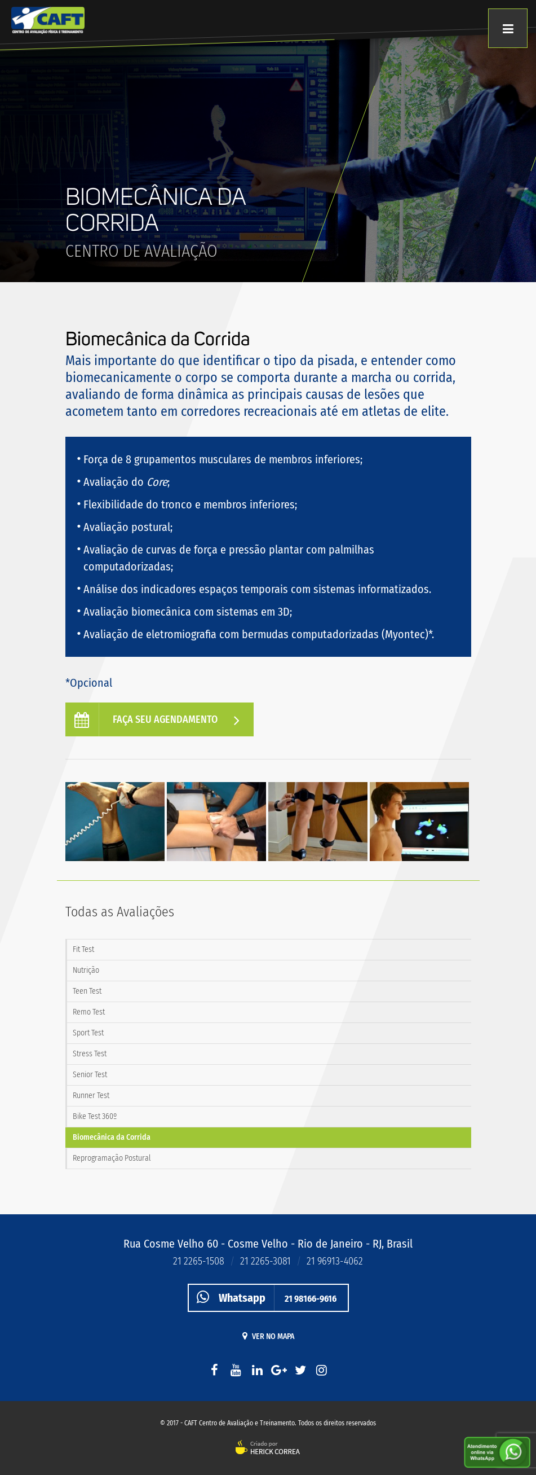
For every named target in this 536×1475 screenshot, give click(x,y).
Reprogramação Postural (112, 1158)
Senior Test (90, 1074)
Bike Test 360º (95, 1116)
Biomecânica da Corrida (111, 1137)
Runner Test (91, 1095)
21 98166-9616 (262, 1297)
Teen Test (87, 991)
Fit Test (83, 949)
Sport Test (88, 1033)
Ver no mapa (268, 1336)
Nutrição (86, 970)
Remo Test (89, 1012)
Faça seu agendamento (159, 719)
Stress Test (90, 1054)
